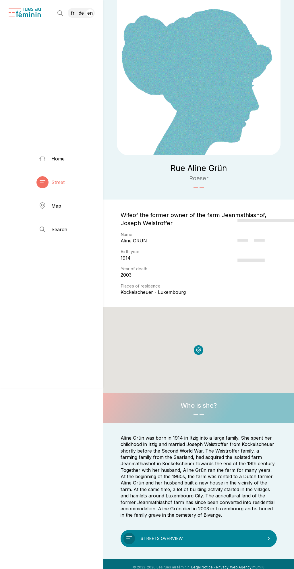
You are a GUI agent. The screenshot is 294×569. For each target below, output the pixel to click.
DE (81, 13)
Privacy (222, 560)
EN (90, 13)
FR (73, 13)
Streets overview (162, 531)
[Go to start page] (25, 12)
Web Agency (241, 560)
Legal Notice (202, 560)
